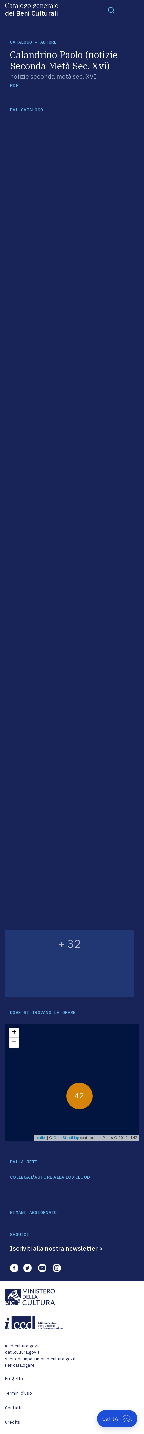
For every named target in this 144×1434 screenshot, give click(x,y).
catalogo (21, 42)
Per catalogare (20, 1365)
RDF (14, 85)
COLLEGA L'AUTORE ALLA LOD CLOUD (50, 1177)
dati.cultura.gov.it (22, 1352)
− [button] (14, 1043)
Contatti (13, 1408)
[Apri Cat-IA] (117, 1418)
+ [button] (14, 1033)
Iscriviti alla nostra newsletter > (56, 1248)
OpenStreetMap (66, 1137)
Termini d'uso (18, 1393)
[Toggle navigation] (111, 10)
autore (48, 42)
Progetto (14, 1379)
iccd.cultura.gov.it (22, 1346)
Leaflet (40, 1137)
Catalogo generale (31, 9)
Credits (12, 1422)
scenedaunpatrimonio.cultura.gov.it (40, 1359)
